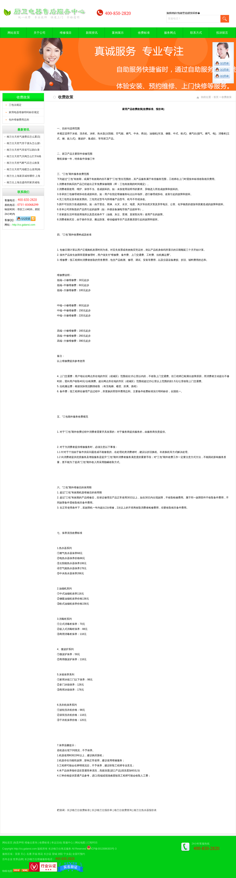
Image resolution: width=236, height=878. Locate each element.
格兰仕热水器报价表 (145, 810)
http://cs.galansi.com (23, 224)
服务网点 (170, 32)
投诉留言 (222, 32)
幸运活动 (56, 842)
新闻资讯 (92, 32)
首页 (216, 97)
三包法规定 (15, 104)
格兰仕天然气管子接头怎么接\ (23, 143)
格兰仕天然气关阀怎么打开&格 (24, 156)
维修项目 (66, 32)
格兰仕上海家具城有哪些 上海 (23, 175)
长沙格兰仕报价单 (102, 810)
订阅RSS (92, 842)
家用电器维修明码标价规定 (24, 112)
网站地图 (80, 842)
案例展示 (118, 32)
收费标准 (144, 32)
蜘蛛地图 (7, 871)
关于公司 (39, 32)
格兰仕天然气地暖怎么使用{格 (23, 169)
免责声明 (19, 842)
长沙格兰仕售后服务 (59, 848)
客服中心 (68, 842)
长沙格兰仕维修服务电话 (38, 859)
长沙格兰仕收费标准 (78, 810)
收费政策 (226, 97)
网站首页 (13, 32)
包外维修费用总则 (19, 119)
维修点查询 (31, 842)
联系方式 (196, 32)
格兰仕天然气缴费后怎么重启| (23, 136)
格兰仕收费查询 (123, 810)
